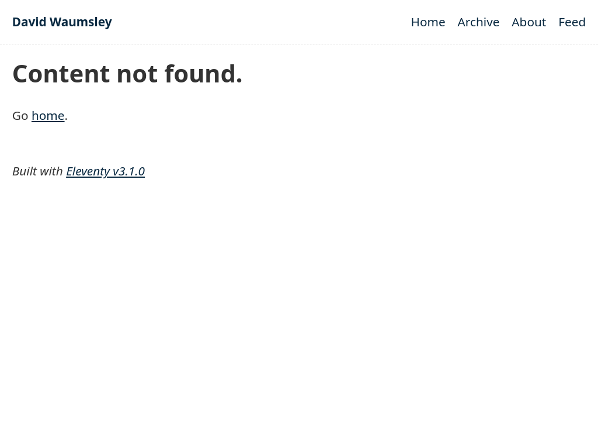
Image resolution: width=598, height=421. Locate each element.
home (48, 115)
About (529, 21)
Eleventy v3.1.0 (105, 171)
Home (428, 21)
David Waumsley (62, 21)
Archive (479, 21)
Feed (572, 21)
